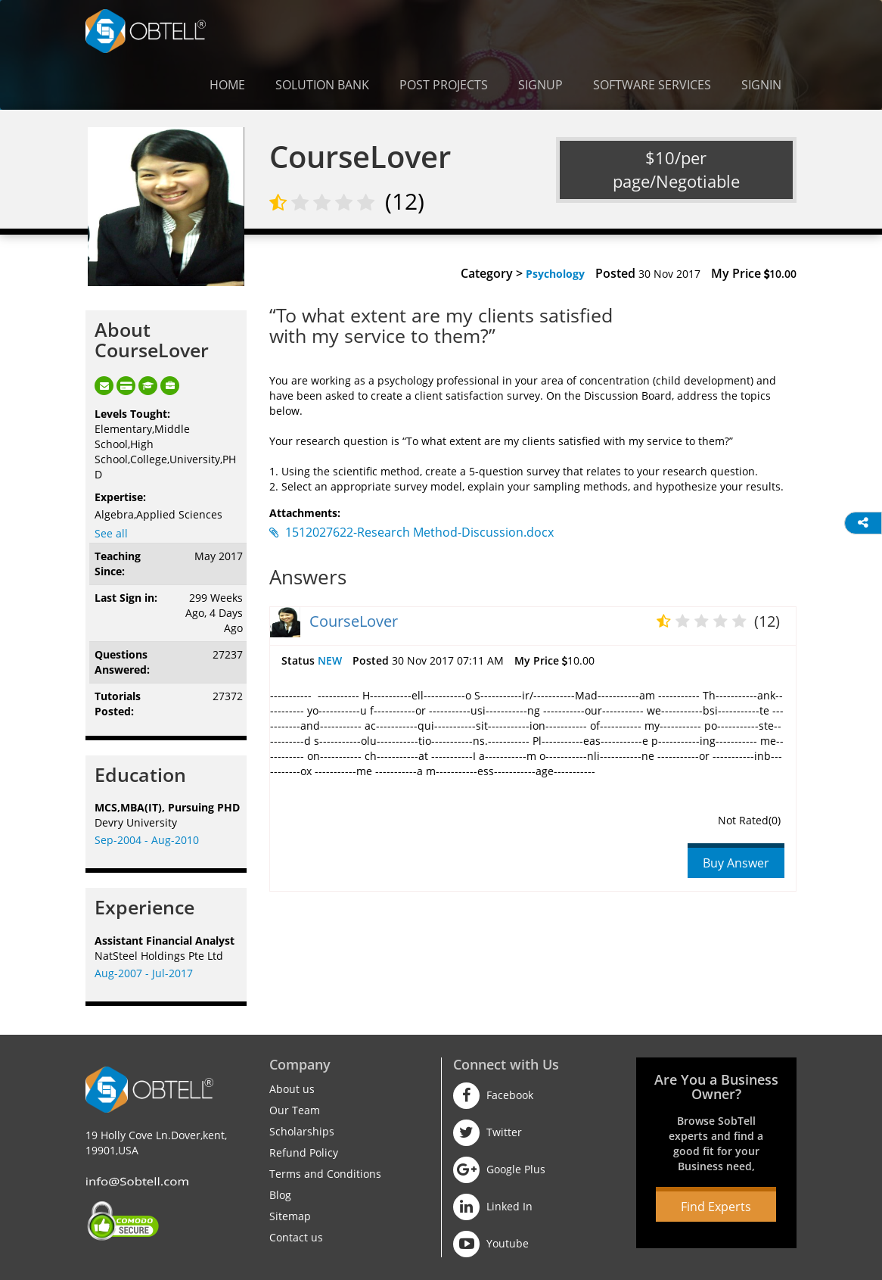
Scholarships (301, 1131)
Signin (761, 84)
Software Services (652, 84)
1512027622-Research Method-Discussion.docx (411, 532)
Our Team (294, 1110)
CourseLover (353, 621)
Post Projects (443, 84)
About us (292, 1089)
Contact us (296, 1237)
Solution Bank (322, 84)
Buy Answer (736, 863)
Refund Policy (303, 1152)
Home (227, 84)
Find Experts (716, 1206)
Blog (280, 1195)
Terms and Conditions (325, 1173)
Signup (540, 84)
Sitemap (290, 1216)
